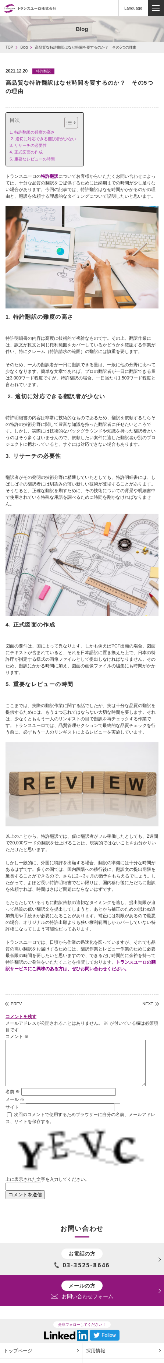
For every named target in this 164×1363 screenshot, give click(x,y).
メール (15, 1108)
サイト (12, 1116)
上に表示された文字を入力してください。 (47, 1188)
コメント (17, 1036)
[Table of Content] (71, 122)
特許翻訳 (49, 176)
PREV (16, 1004)
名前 (13, 1100)
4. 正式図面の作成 (26, 152)
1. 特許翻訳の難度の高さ (32, 132)
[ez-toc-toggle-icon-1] (67, 122)
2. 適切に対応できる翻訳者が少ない (43, 139)
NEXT (147, 1004)
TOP (9, 47)
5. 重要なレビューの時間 (32, 159)
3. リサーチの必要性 (28, 145)
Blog (24, 47)
